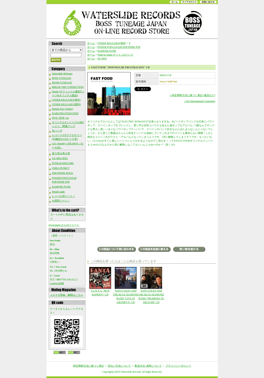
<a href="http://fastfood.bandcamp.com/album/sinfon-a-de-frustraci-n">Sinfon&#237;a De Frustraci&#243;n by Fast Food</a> (151, 230)
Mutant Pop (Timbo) (62, 108)
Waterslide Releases (62, 73)
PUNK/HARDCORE (63, 163)
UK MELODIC (60, 158)
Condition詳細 (57, 283)
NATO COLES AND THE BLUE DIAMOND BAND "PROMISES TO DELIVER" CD (151, 285)
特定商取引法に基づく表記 (88, 365)
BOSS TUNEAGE (61, 78)
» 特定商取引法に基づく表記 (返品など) (192, 95)
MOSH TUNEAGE (62, 82)
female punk (58, 191)
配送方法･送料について (148, 365)
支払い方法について (119, 365)
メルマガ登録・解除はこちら (66, 295)
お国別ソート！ (61, 200)
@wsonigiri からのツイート (64, 225)
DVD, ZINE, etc (60, 117)
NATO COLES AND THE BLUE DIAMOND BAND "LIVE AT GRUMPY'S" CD (125, 285)
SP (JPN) (102, 58)
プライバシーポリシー (178, 365)
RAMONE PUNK (61, 186)
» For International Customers (199, 101)
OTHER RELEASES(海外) (66, 99)
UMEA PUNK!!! (61, 168)
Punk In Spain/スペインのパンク (115, 54)
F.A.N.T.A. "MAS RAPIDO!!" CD (100, 281)
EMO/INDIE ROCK (62, 173)
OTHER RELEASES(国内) (66, 104)
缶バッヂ (57, 130)
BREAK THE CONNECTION (68, 87)
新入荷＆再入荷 (61, 153)
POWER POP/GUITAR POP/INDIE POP (118, 47)
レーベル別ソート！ (63, 196)
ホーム (91, 43)
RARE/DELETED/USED (65, 113)
